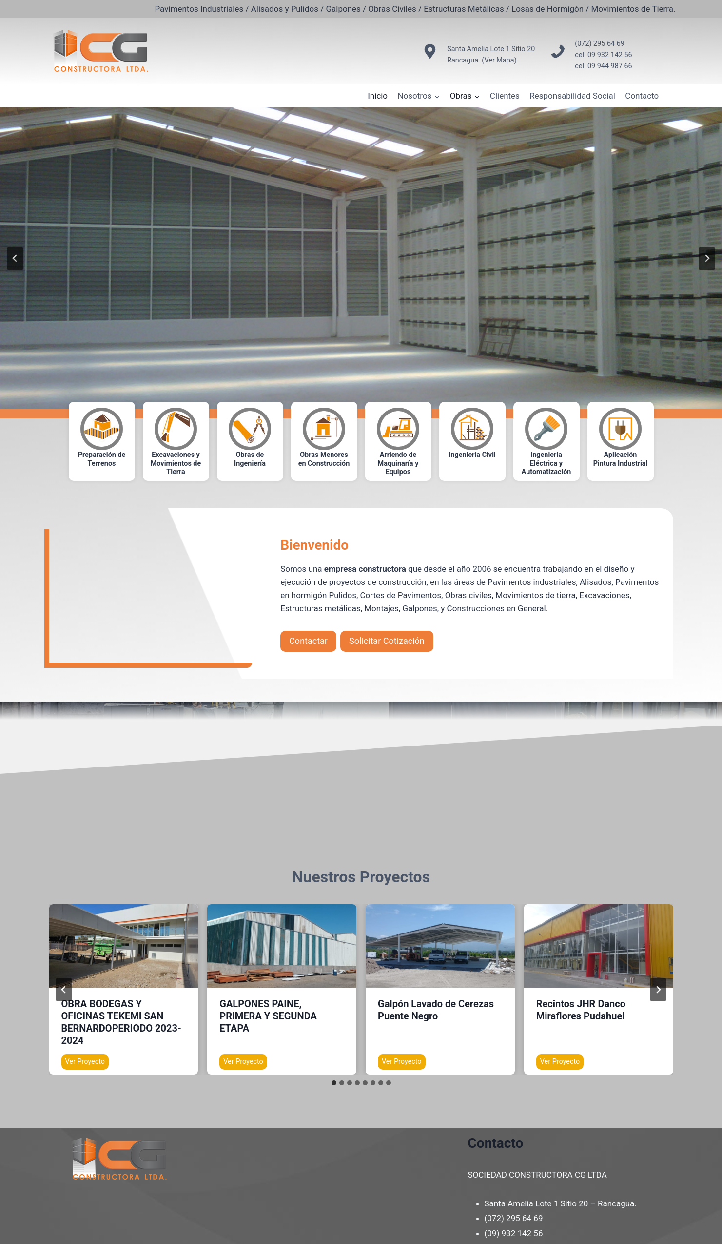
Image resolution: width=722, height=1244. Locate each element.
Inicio (378, 96)
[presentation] (123, 946)
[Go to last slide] (15, 258)
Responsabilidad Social (572, 96)
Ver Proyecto (87, 1062)
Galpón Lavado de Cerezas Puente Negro (436, 1010)
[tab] (334, 1082)
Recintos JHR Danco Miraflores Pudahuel (580, 1010)
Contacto (642, 96)
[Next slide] (707, 258)
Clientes (505, 96)
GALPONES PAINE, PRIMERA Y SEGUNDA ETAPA (268, 1016)
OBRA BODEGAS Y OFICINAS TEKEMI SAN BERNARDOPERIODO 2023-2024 (121, 1022)
